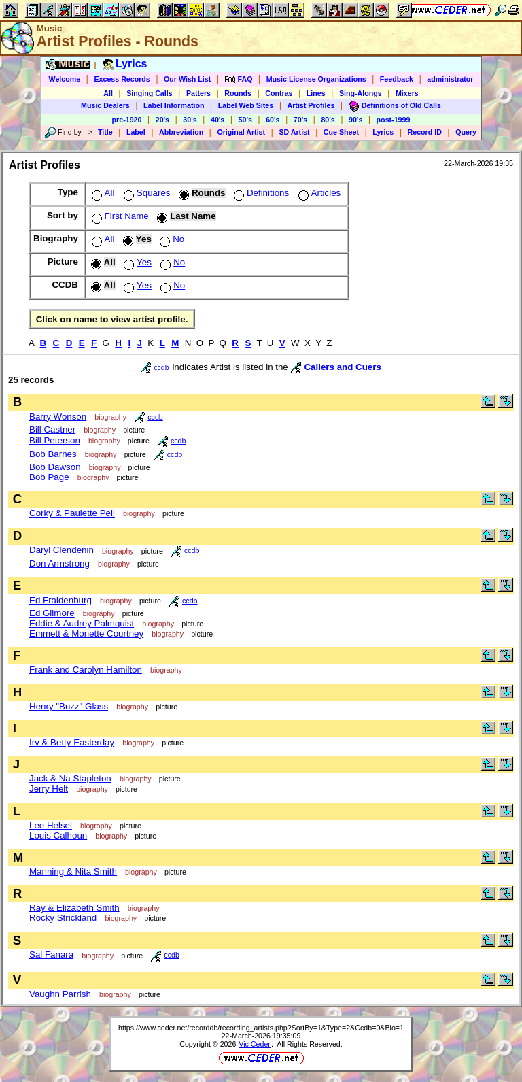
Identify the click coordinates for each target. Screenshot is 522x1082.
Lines (316, 93)
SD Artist (294, 132)
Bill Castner (52, 429)
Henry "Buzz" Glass (68, 706)
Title (105, 132)
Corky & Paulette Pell (72, 513)
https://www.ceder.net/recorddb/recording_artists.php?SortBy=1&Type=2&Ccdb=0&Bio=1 (261, 1028)
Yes (136, 262)
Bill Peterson (54, 440)
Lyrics (383, 132)
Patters (198, 93)
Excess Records (122, 79)
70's (300, 120)
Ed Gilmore (52, 613)
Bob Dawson (55, 467)
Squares (146, 193)
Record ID (425, 132)
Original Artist (241, 132)
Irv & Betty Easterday (71, 742)
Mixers (407, 93)
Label (135, 132)
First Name (119, 216)
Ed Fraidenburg (60, 600)
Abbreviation (181, 132)
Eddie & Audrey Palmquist (81, 623)
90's (355, 120)
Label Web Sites (246, 105)
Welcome (65, 79)
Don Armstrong (59, 563)
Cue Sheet (341, 132)
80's (327, 120)
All (108, 93)
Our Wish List (187, 79)
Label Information (173, 105)
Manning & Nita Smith (73, 871)
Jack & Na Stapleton (70, 778)
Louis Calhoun (58, 835)
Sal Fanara (51, 954)
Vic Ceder (255, 1044)
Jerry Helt (48, 788)
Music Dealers (105, 105)
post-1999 (394, 120)
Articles (318, 193)
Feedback (396, 79)
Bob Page (49, 477)
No (170, 239)
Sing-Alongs (360, 93)
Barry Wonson (57, 416)
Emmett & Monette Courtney (86, 633)
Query (465, 132)
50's (245, 120)
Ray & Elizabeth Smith (74, 907)
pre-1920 (127, 120)
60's (272, 120)
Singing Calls (149, 93)
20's (162, 120)
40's (217, 120)
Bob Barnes (53, 454)
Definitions (260, 193)
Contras (278, 93)
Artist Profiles (311, 105)
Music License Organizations (316, 79)
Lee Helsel (50, 825)
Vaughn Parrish (60, 994)
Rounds (237, 93)
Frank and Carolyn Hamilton (85, 669)
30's (189, 120)
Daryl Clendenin (61, 550)
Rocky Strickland (63, 918)
